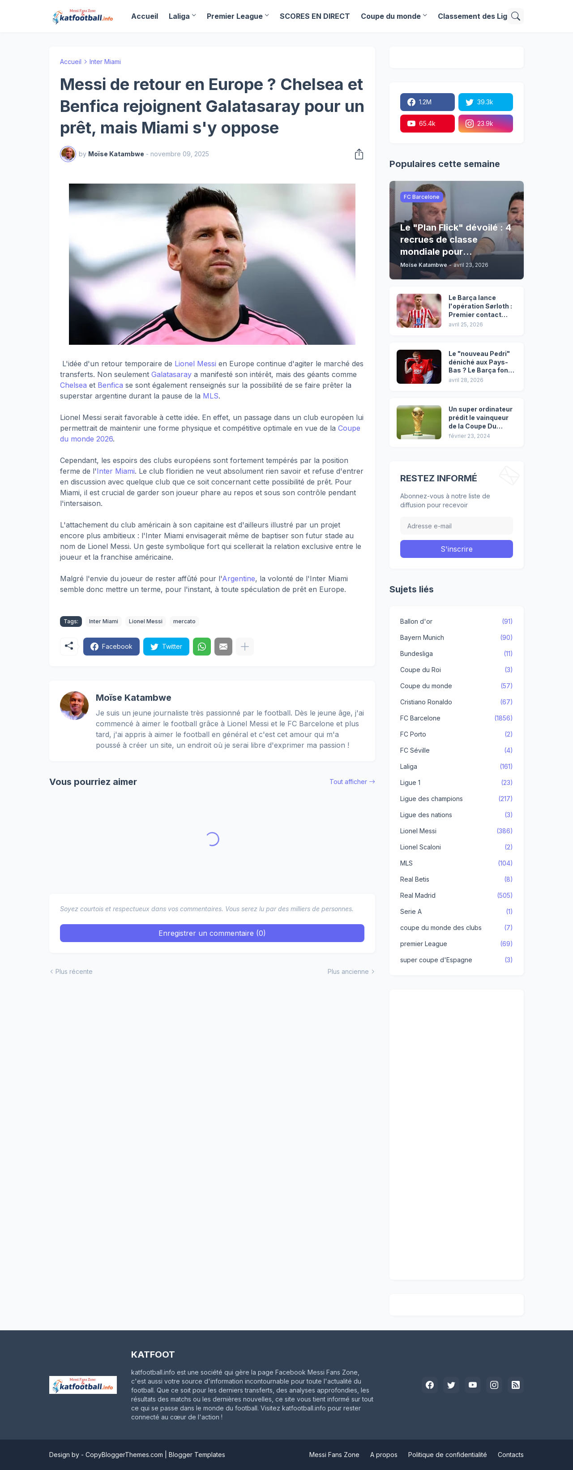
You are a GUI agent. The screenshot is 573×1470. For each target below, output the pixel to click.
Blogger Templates (197, 1454)
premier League (456, 943)
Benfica (110, 385)
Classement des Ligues (479, 16)
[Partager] (356, 154)
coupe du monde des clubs (456, 927)
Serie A (456, 911)
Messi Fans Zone (334, 1454)
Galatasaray (171, 374)
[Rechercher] (516, 16)
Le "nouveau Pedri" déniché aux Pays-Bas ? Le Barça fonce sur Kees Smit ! (482, 362)
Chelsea (73, 385)
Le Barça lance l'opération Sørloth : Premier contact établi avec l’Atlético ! (481, 306)
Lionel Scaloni (456, 847)
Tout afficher (348, 781)
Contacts (511, 1454)
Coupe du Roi (456, 669)
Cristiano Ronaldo (456, 702)
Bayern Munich (456, 637)
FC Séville (456, 750)
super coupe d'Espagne (456, 960)
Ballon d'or (456, 621)
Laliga (179, 16)
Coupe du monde (391, 16)
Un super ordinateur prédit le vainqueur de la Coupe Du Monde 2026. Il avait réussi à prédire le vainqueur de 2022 (481, 418)
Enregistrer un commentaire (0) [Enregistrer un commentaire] (212, 933)
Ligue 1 (456, 782)
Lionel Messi (195, 363)
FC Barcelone (456, 718)
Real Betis (456, 879)
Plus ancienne (348, 971)
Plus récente (74, 971)
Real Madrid (456, 895)
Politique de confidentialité (447, 1454)
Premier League (235, 16)
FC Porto (456, 734)
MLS (210, 395)
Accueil (144, 16)
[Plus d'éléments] (245, 647)
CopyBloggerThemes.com (124, 1454)
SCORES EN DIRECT (315, 16)
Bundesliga (456, 653)
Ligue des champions (456, 798)
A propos (384, 1454)
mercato (184, 621)
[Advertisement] (456, 1134)
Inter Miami (105, 61)
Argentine (238, 578)
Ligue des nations (456, 814)
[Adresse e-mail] (456, 526)
